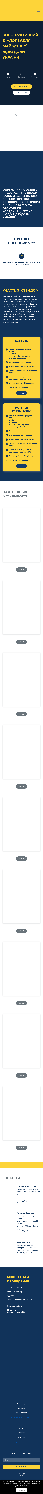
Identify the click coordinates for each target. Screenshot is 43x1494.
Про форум (22, 1404)
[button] (21, 86)
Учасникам (22, 1408)
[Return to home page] (19, 10)
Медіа (21, 1429)
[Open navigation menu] (38, 11)
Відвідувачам (22, 1412)
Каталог (21, 1433)
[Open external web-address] (21, 130)
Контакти (21, 1437)
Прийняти (21, 1490)
